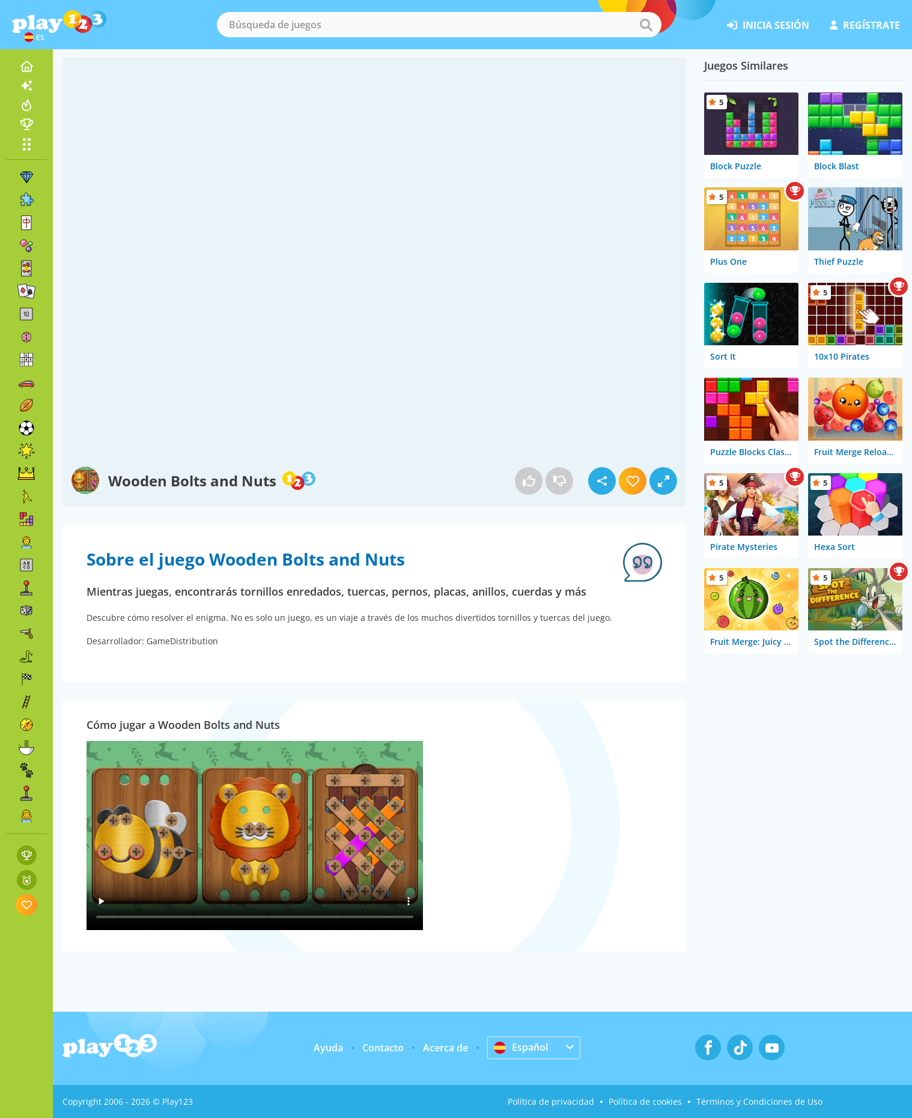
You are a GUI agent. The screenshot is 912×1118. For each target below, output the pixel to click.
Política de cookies (645, 1101)
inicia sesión (768, 25)
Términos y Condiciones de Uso (759, 1101)
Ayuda (328, 1047)
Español (521, 1047)
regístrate (865, 25)
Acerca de (445, 1047)
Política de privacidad (551, 1101)
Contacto (383, 1047)
